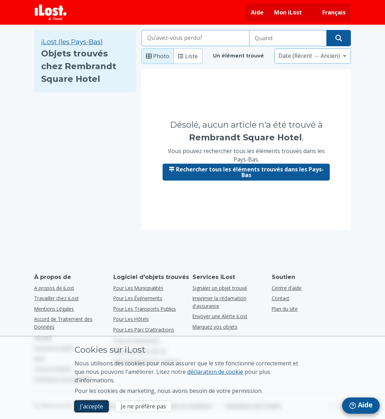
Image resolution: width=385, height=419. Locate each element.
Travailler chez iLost (56, 298)
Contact (280, 298)
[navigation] (361, 405)
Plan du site (285, 308)
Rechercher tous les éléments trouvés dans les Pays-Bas (246, 172)
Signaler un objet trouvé (219, 288)
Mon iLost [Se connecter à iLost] (288, 12)
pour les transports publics (144, 308)
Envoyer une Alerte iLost (219, 316)
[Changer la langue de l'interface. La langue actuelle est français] (329, 12)
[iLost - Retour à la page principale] (50, 12)
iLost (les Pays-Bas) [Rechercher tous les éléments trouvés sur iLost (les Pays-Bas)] (72, 42)
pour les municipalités (138, 288)
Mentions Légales (54, 308)
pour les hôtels (131, 319)
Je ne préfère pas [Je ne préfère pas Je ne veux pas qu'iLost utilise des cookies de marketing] (143, 406)
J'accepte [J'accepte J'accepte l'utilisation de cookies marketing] (91, 406)
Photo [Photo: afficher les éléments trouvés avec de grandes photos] (157, 56)
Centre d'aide (287, 288)
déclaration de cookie (215, 372)
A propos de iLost (54, 288)
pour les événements (137, 298)
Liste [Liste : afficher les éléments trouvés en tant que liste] (188, 56)
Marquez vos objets (215, 326)
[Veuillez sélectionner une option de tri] (312, 56)
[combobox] (195, 38)
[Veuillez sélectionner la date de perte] (288, 38)
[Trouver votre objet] (339, 38)
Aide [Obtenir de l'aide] (257, 12)
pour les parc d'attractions (143, 329)
